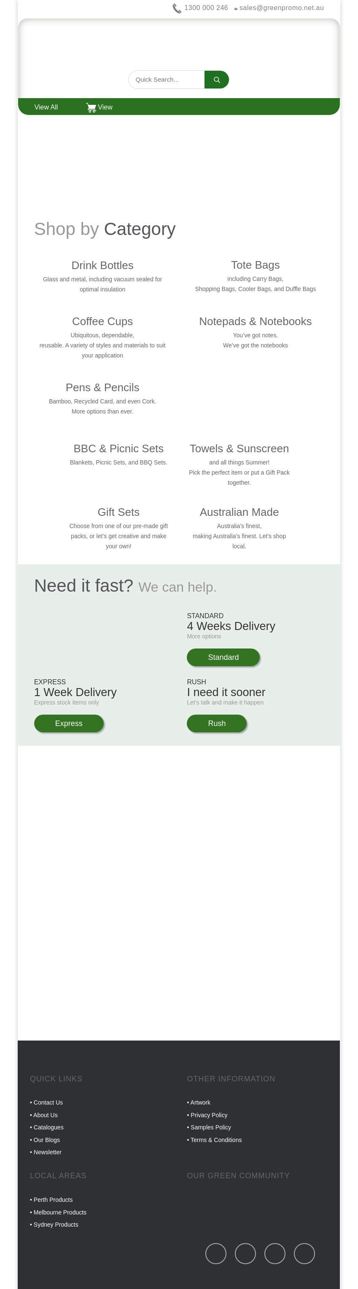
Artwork (200, 1102)
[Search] (217, 79)
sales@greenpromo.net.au (279, 7)
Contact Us (48, 1102)
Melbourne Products (60, 1212)
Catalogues (49, 1127)
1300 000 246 (200, 7)
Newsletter (48, 1152)
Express (69, 723)
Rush (217, 723)
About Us (45, 1115)
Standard (223, 657)
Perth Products (53, 1199)
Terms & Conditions (216, 1140)
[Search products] (167, 79)
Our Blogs (47, 1140)
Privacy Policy (209, 1115)
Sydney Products (56, 1224)
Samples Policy (211, 1127)
